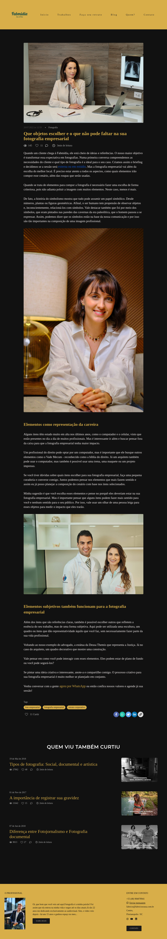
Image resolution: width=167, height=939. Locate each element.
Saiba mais (41, 921)
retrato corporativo (77, 707)
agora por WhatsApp (72, 686)
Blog (114, 14)
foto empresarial (32, 707)
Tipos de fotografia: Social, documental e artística (53, 764)
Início (44, 14)
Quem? (130, 14)
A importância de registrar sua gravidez (44, 797)
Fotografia (53, 127)
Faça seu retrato (91, 14)
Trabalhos (64, 14)
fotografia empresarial (54, 707)
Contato (149, 14)
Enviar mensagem (137, 903)
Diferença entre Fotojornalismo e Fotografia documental (48, 834)
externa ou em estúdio (71, 166)
